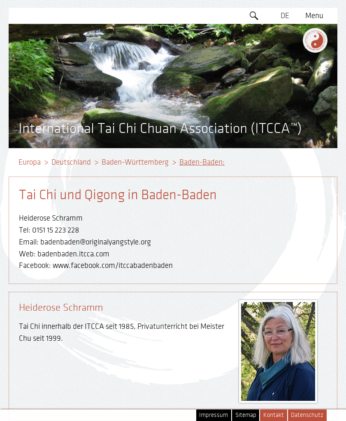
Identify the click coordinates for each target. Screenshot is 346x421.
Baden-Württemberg (135, 162)
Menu (314, 16)
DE (285, 16)
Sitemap (245, 415)
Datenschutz (307, 415)
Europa (30, 162)
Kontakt (273, 415)
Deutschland (71, 162)
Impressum (213, 415)
